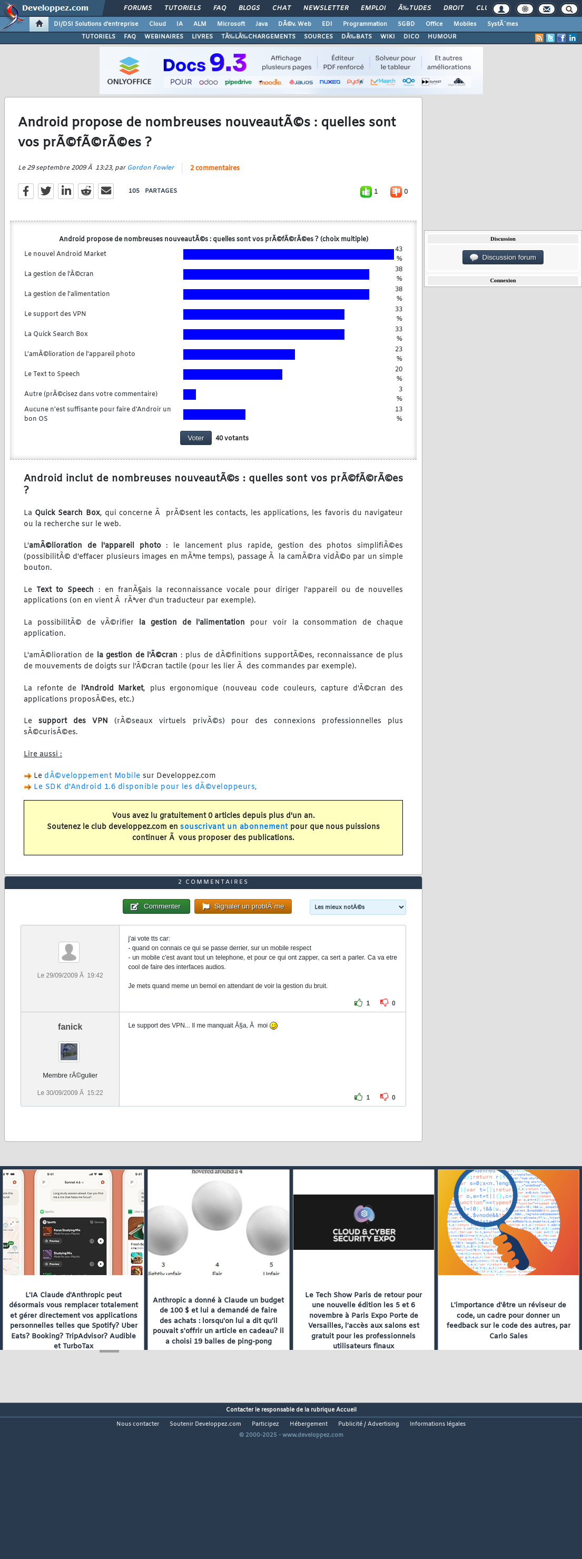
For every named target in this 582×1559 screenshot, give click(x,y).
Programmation (365, 24)
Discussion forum (503, 257)
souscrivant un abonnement (234, 848)
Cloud (157, 24)
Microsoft (231, 24)
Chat (281, 8)
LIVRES (202, 37)
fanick (70, 1090)
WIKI (387, 37)
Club (484, 8)
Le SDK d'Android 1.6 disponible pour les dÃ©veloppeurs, (146, 808)
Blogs (249, 8)
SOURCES (318, 37)
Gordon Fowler (150, 189)
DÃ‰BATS (356, 37)
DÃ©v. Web (294, 24)
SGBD (406, 24)
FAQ (219, 8)
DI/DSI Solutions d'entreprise (96, 24)
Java (261, 24)
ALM (199, 24)
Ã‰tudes (414, 8)
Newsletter (325, 8)
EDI (327, 24)
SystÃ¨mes (502, 24)
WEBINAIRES (163, 37)
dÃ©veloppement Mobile (92, 797)
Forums (138, 8)
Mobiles (465, 24)
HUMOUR (442, 37)
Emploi (373, 8)
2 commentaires (215, 189)
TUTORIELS (98, 37)
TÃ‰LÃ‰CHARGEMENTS (258, 37)
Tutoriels (182, 8)
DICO (411, 37)
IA (179, 24)
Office (434, 24)
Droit (453, 8)
